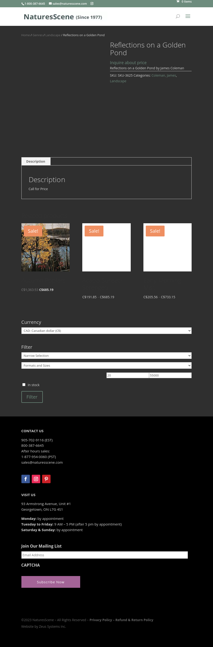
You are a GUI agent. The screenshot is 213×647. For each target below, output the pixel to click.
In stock (33, 385)
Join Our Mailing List (41, 546)
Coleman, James (163, 75)
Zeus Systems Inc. (52, 626)
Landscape (52, 35)
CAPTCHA (30, 565)
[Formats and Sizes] (106, 365)
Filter (32, 397)
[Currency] (106, 330)
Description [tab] (35, 161)
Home (25, 35)
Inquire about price (128, 62)
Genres (37, 35)
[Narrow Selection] (106, 355)
